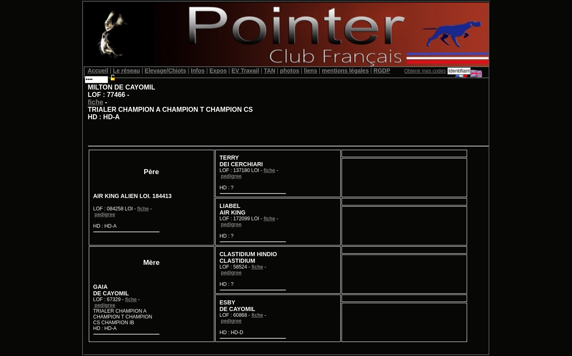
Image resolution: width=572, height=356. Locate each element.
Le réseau (126, 70)
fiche (95, 102)
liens (310, 70)
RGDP (381, 70)
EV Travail (245, 70)
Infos (197, 70)
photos (289, 70)
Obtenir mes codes (425, 71)
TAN (269, 70)
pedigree (105, 214)
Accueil (98, 70)
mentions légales (345, 70)
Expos (218, 70)
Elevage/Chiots (165, 70)
